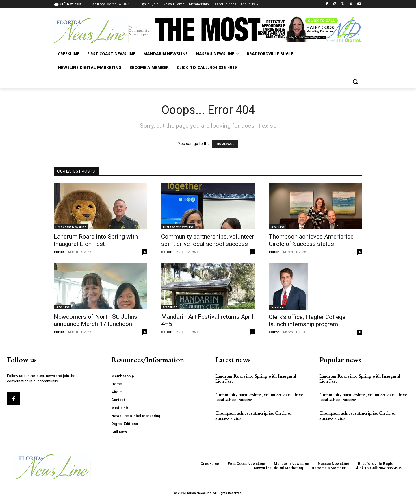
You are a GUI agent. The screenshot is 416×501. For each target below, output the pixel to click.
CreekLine (277, 227)
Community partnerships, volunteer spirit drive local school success (207, 240)
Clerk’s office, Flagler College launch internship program (307, 320)
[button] (355, 81)
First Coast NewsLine (70, 227)
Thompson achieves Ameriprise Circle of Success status (311, 240)
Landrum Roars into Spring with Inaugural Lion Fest (96, 240)
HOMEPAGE (225, 144)
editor (59, 251)
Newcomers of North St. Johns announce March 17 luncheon (95, 320)
